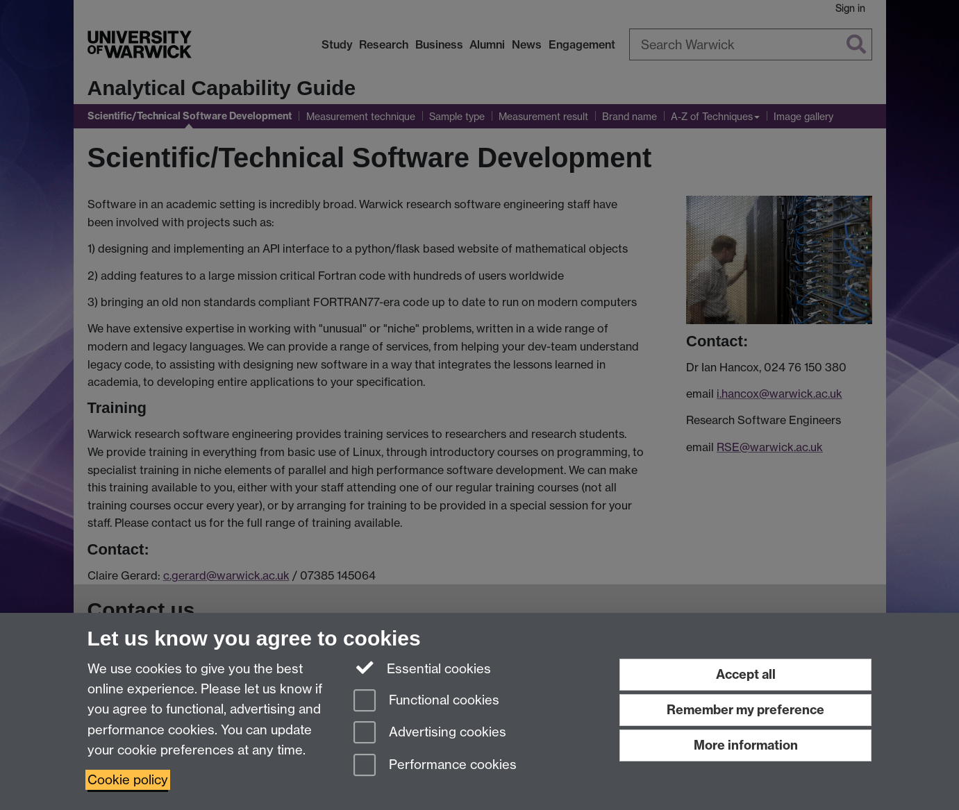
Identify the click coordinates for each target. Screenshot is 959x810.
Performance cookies (435, 766)
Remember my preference (745, 710)
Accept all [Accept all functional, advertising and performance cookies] (746, 674)
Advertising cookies (429, 733)
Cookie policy (127, 780)
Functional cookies (426, 701)
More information (746, 745)
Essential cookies (422, 668)
